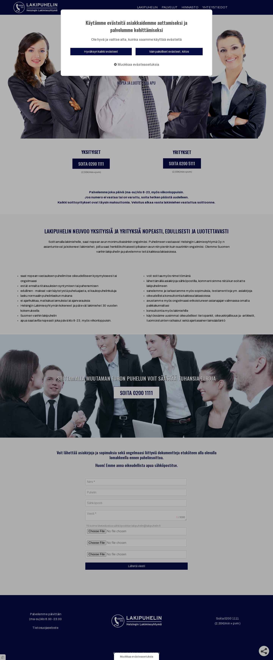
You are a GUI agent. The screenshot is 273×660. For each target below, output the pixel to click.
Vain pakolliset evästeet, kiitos (169, 51)
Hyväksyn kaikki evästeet (101, 51)
